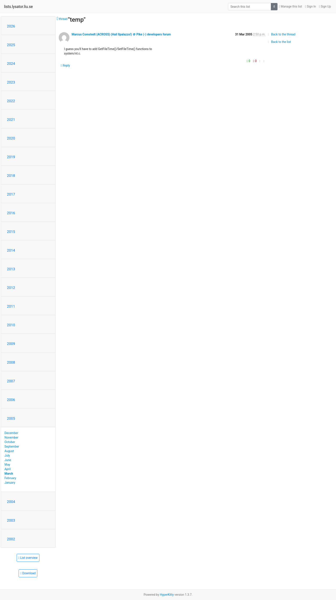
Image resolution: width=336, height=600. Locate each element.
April (7, 469)
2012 (11, 288)
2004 (11, 502)
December (11, 433)
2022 (11, 101)
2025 (11, 45)
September (11, 446)
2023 (11, 82)
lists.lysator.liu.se (18, 7)
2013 (11, 269)
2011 (11, 306)
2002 (11, 539)
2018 (11, 175)
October (9, 442)
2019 (11, 157)
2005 (11, 418)
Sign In (310, 6)
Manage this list (290, 6)
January (9, 482)
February (10, 478)
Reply (65, 65)
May (7, 464)
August (9, 451)
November (11, 437)
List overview (28, 557)
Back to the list (279, 42)
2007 (11, 381)
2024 (11, 63)
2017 (11, 194)
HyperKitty (167, 594)
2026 (11, 26)
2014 (11, 250)
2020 (11, 138)
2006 (11, 400)
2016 (11, 213)
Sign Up (325, 6)
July (7, 455)
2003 (11, 520)
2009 (11, 344)
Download (28, 573)
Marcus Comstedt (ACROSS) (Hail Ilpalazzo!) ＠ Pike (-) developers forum (121, 34)
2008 (11, 362)
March (8, 473)
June (7, 460)
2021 (11, 119)
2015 (11, 231)
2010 (11, 325)
